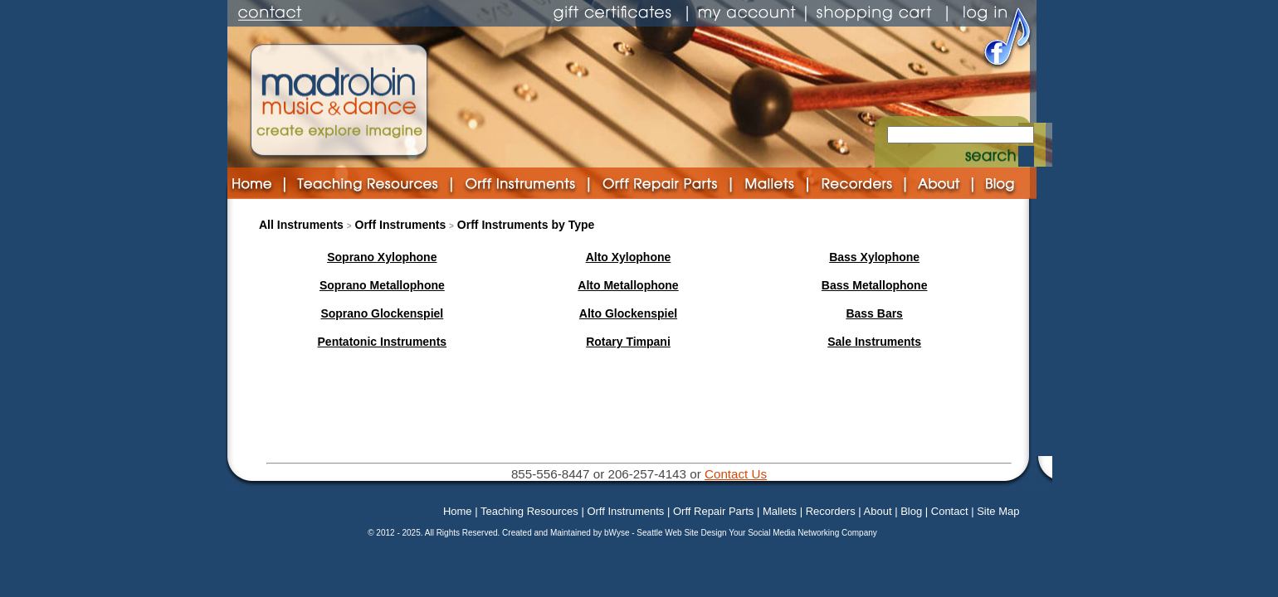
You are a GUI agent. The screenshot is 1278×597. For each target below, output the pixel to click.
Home (457, 511)
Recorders (831, 511)
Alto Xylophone (628, 257)
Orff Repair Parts (713, 511)
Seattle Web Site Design (683, 532)
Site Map (998, 511)
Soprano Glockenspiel (381, 313)
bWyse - (620, 532)
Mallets (780, 511)
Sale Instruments (874, 341)
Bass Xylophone (874, 257)
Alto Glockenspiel (628, 313)
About (878, 511)
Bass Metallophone (875, 285)
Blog (911, 511)
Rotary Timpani (628, 341)
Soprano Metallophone (382, 285)
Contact (949, 511)
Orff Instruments (400, 224)
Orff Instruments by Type (525, 224)
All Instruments (301, 224)
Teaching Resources (529, 511)
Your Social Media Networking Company (803, 532)
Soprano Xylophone (382, 257)
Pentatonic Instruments (382, 341)
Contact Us (736, 474)
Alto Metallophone (628, 285)
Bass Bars (874, 313)
